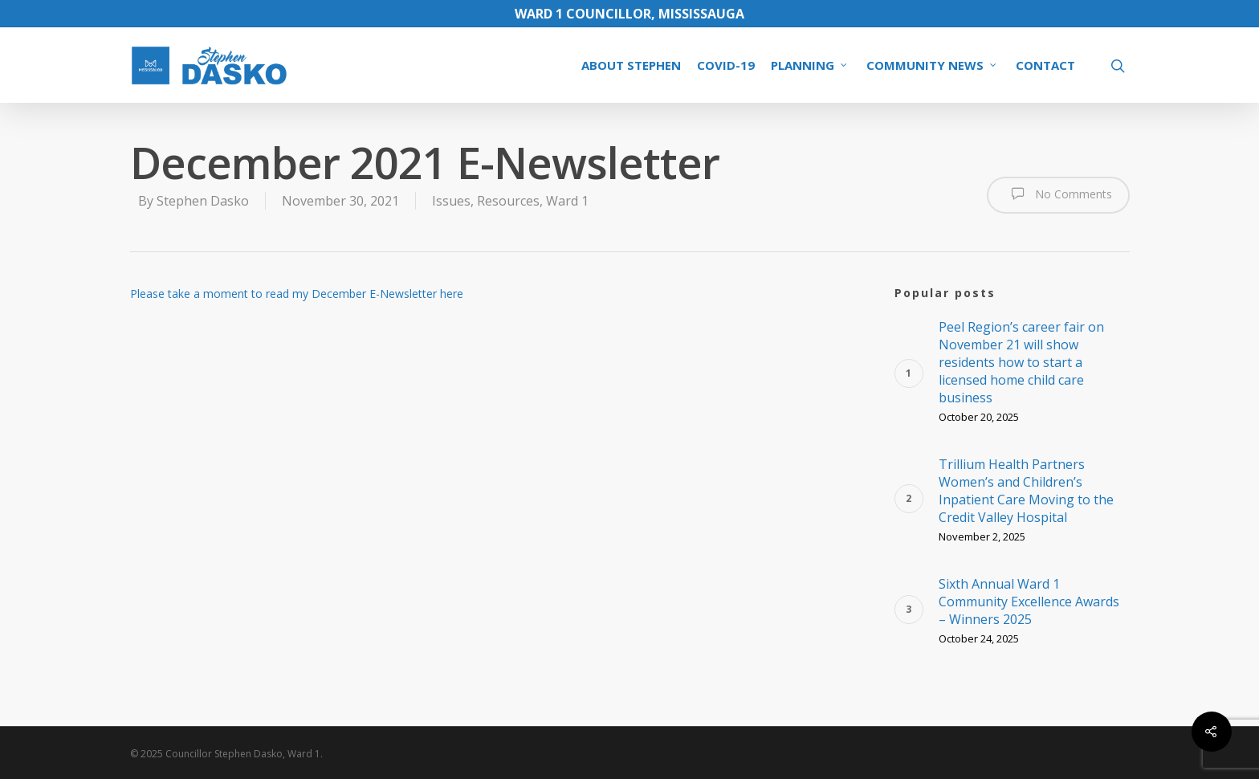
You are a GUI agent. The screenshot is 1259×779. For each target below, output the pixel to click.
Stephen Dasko (203, 201)
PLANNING (810, 65)
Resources (508, 201)
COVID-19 (726, 65)
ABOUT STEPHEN (631, 65)
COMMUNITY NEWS (932, 65)
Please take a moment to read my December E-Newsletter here (296, 293)
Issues (451, 201)
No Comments (1058, 193)
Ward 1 (567, 201)
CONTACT (1045, 65)
